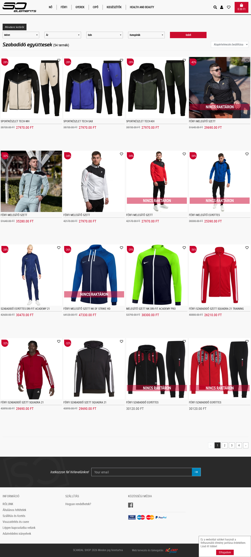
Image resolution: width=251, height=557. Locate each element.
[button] (222, 7)
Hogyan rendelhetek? (78, 504)
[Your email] (141, 472)
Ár (47, 35)
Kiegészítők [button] (114, 7)
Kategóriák (135, 35)
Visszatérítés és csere (16, 522)
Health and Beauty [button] (142, 7)
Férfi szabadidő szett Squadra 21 (22, 402)
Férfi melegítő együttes (204, 215)
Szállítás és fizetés (14, 516)
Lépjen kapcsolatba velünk (19, 527)
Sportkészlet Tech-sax (78, 121)
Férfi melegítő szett (202, 121)
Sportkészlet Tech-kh (140, 121)
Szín (90, 35)
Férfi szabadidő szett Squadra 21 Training (216, 309)
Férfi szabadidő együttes (142, 402)
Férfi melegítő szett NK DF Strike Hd (86, 309)
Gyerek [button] (79, 7)
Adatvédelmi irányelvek (17, 533)
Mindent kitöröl (14, 27)
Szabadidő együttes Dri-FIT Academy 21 (25, 309)
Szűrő (188, 35)
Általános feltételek (14, 510)
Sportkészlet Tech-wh (15, 121)
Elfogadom (225, 552)
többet (213, 546)
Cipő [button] (95, 7)
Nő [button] (50, 7)
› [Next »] (245, 445)
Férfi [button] (64, 7)
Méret (7, 35)
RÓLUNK (8, 504)
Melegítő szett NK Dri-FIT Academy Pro (151, 309)
